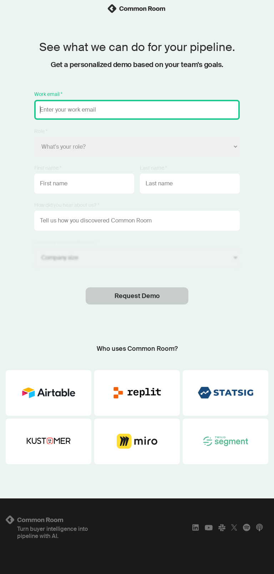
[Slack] (221, 528)
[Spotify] (246, 528)
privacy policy (159, 324)
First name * (47, 168)
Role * (40, 131)
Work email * (48, 94)
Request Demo (137, 296)
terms (126, 324)
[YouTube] (209, 528)
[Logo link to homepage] (49, 520)
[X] (234, 528)
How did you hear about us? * (66, 205)
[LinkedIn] (195, 528)
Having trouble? (137, 334)
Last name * (153, 168)
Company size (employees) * (65, 242)
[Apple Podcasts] (259, 528)
